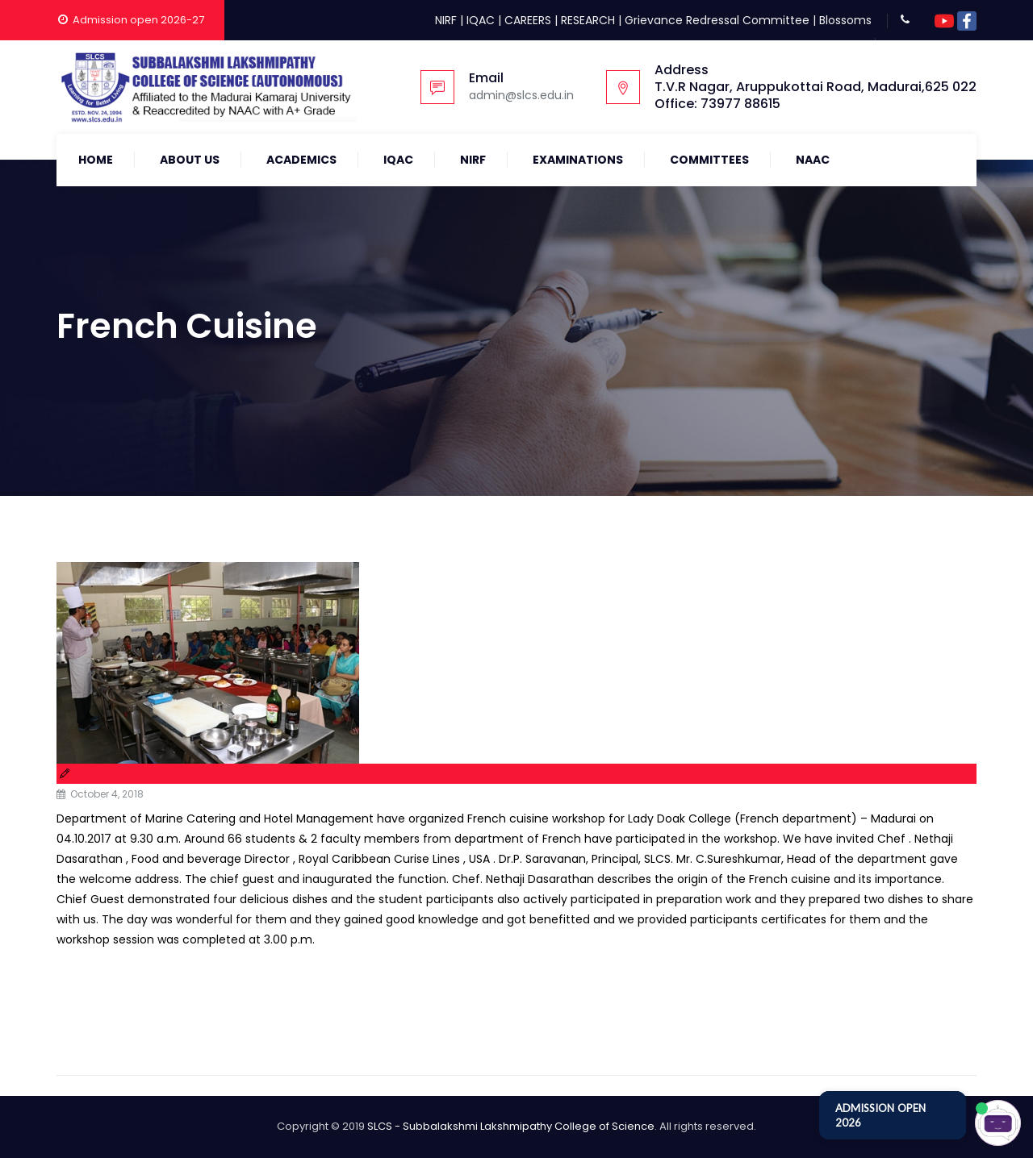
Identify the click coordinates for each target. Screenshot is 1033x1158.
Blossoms (845, 20)
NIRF (446, 20)
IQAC (480, 20)
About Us (190, 160)
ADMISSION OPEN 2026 (880, 1115)
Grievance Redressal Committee (717, 20)
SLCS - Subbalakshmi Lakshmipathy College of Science (511, 1126)
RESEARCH (588, 20)
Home (95, 160)
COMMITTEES (709, 160)
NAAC (813, 160)
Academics (301, 160)
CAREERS (527, 20)
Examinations (578, 160)
